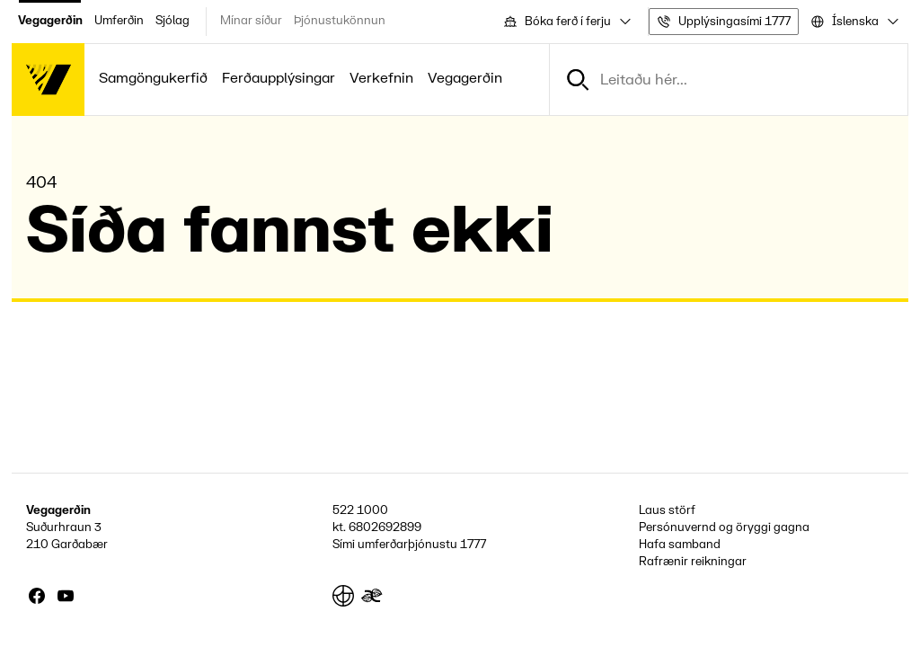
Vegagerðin (50, 20)
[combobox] (566, 21)
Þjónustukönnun (339, 20)
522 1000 (360, 510)
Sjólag (172, 20)
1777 (473, 544)
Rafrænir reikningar (693, 561)
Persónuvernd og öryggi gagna (724, 527)
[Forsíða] (48, 79)
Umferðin (119, 20)
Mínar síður (251, 20)
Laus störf (667, 510)
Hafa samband (680, 544)
